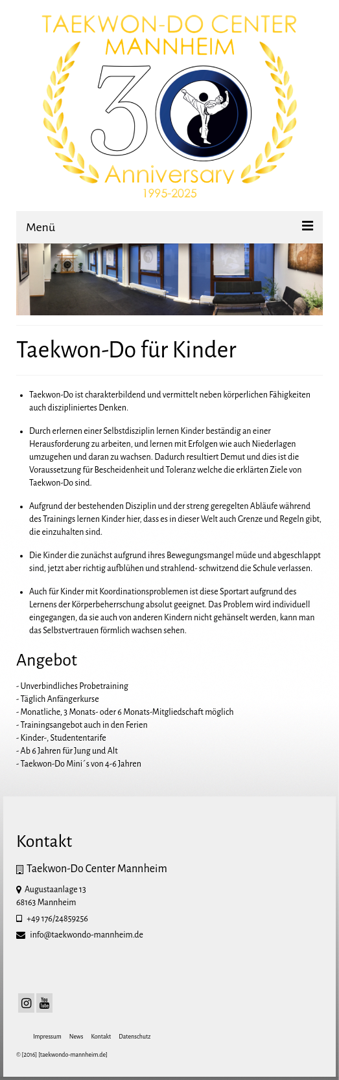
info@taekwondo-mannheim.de (79, 934)
